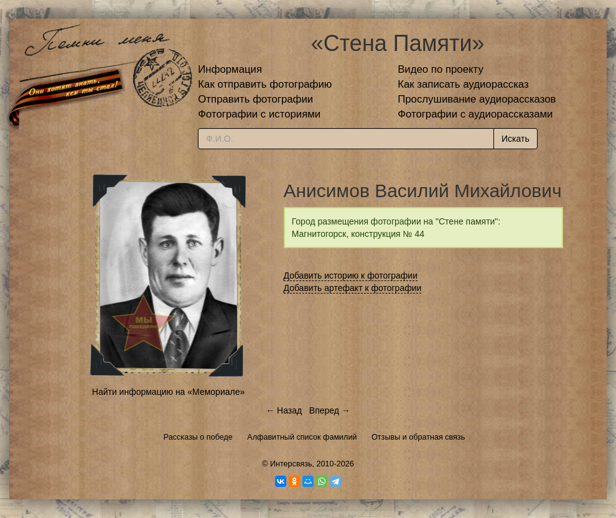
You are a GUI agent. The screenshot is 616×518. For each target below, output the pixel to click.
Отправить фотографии (255, 99)
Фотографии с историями (259, 114)
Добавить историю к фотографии (351, 275)
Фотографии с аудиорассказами (475, 114)
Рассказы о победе (198, 437)
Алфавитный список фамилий (302, 437)
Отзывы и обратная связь (418, 437)
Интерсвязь (291, 464)
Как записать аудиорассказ (463, 84)
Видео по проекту (440, 69)
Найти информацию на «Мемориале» (168, 392)
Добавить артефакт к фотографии (353, 288)
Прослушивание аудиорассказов (477, 99)
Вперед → (329, 410)
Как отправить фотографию (265, 84)
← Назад (284, 410)
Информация (230, 69)
